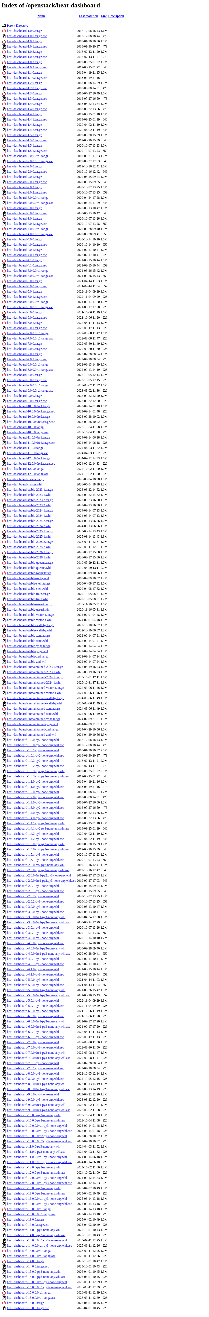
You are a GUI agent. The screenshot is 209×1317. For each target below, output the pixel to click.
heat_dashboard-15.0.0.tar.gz (25, 1303)
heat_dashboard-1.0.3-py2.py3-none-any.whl (36, 771)
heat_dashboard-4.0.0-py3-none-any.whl (33, 938)
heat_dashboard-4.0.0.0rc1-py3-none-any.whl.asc (38, 953)
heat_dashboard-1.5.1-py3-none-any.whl (33, 854)
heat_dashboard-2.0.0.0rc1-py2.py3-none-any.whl (39, 875)
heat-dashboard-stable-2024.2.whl (29, 526)
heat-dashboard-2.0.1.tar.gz (24, 176)
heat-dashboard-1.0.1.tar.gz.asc (27, 46)
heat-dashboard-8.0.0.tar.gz (24, 375)
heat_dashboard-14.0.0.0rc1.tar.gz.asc (31, 1256)
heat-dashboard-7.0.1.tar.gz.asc (27, 359)
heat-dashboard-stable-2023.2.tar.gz (30, 500)
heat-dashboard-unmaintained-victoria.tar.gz (35, 687)
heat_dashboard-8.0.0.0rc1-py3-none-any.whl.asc (38, 1089)
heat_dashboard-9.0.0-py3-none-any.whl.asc (35, 1099)
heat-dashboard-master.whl (24, 484)
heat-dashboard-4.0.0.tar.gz (24, 239)
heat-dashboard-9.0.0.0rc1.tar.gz (27, 385)
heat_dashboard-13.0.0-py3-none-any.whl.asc (36, 1193)
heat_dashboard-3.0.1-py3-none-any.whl (33, 927)
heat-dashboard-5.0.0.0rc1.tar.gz (27, 270)
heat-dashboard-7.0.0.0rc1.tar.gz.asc (30, 338)
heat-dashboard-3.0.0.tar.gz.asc (27, 213)
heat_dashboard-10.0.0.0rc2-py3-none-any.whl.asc (39, 1141)
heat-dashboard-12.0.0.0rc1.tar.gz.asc (31, 463)
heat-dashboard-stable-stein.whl (27, 588)
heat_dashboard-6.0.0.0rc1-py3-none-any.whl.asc (38, 1026)
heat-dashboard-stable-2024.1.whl (29, 515)
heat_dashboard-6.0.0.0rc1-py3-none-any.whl (36, 1021)
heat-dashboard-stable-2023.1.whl (29, 494)
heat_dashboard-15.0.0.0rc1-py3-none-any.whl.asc (39, 1287)
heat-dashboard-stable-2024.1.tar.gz (30, 510)
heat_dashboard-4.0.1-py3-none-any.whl (33, 958)
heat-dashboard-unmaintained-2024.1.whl (34, 682)
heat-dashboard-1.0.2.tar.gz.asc (27, 57)
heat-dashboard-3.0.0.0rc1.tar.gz (27, 197)
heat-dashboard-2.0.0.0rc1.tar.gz (27, 156)
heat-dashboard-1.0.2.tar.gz (24, 51)
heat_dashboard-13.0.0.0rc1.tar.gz (28, 1209)
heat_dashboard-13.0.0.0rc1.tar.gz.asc (31, 1214)
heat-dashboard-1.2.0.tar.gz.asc (27, 88)
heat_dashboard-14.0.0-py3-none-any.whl (34, 1230)
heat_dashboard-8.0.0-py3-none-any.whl (33, 1073)
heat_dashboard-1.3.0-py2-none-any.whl (33, 802)
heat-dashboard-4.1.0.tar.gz (24, 260)
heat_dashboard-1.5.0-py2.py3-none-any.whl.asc (38, 849)
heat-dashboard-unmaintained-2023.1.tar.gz (35, 667)
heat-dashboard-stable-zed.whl (26, 661)
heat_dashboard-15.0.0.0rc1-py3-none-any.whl (37, 1282)
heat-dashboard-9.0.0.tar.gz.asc (27, 401)
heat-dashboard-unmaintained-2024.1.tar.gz (35, 677)
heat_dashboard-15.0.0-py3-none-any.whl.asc (36, 1277)
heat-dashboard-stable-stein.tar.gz (28, 583)
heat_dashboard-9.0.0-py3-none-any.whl (33, 1094)
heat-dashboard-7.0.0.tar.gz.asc (27, 349)
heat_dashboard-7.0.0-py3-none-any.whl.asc (35, 1047)
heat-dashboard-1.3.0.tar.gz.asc (27, 98)
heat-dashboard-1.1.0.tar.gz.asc (27, 77)
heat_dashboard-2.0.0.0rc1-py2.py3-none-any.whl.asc (41, 880)
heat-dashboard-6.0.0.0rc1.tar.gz (27, 302)
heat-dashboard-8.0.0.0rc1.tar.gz (27, 364)
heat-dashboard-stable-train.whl (27, 599)
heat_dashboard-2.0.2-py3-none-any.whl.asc (35, 901)
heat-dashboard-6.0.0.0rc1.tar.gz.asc (30, 307)
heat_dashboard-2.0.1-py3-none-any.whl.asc (35, 891)
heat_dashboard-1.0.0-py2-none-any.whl (33, 740)
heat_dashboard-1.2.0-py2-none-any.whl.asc (35, 797)
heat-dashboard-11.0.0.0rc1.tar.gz (28, 437)
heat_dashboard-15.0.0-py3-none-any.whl (34, 1271)
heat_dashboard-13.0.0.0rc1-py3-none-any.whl (37, 1198)
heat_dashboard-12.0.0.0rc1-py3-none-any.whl (37, 1177)
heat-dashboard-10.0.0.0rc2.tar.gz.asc (31, 421)
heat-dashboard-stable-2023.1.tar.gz (30, 489)
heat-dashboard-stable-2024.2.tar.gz (30, 521)
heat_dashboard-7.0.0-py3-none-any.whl (33, 1042)
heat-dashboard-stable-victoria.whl (29, 620)
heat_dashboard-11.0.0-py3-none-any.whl (33, 1146)
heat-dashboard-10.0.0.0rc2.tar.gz (28, 416)
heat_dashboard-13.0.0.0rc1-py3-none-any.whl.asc (39, 1204)
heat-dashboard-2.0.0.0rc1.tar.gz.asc (30, 161)
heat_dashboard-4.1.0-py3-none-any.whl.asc (35, 974)
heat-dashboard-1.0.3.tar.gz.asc (27, 67)
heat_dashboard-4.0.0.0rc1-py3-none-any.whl (36, 948)
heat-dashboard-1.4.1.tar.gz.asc (27, 119)
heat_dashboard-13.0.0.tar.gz (25, 1219)
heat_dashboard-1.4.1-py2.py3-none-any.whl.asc (38, 828)
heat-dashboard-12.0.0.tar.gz (25, 468)
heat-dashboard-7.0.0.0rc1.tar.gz (27, 333)
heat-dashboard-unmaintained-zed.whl (31, 734)
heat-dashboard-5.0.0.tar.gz (24, 281)
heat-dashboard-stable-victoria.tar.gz (30, 614)
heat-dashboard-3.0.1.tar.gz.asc (27, 223)
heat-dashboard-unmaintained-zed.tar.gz (33, 729)
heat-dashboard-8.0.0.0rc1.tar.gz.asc (30, 369)
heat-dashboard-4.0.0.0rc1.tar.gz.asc (30, 234)
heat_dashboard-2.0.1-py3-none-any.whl (33, 885)
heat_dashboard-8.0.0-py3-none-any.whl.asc (35, 1078)
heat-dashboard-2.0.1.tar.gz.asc (27, 182)
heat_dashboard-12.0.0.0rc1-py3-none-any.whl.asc (39, 1183)
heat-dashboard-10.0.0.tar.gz (25, 427)
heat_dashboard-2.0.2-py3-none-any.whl (33, 896)
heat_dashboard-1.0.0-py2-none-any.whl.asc (35, 745)
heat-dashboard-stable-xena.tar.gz (28, 635)
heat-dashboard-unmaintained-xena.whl (32, 713)
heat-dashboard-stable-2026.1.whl (29, 557)
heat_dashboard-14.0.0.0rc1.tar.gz (28, 1250)
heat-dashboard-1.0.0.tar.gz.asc (27, 36)
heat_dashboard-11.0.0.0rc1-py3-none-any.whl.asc (39, 1162)
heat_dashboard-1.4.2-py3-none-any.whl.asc (35, 839)
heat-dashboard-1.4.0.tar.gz (24, 103)
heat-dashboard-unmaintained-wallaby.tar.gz (35, 698)
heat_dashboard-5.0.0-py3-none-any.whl (33, 979)
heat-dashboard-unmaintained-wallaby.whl (34, 703)
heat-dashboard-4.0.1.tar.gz (24, 249)
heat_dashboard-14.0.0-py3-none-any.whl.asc (36, 1235)
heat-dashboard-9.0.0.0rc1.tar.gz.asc (30, 390)
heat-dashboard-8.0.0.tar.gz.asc (27, 380)
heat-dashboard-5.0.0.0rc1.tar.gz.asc (30, 276)
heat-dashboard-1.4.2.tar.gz (24, 124)
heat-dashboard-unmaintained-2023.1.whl (34, 672)
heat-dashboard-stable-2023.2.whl (29, 505)
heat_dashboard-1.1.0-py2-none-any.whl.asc (35, 786)
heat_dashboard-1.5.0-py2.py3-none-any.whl (36, 844)
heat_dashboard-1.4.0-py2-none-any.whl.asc (35, 818)
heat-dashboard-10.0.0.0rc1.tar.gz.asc (31, 411)
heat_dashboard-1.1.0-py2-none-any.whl (33, 781)
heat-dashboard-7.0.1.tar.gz (24, 354)
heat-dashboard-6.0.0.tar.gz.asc (27, 317)
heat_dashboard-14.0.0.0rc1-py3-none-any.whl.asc (39, 1245)
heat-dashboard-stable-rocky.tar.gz (29, 573)
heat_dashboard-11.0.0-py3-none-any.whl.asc (36, 1151)
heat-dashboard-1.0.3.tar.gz (24, 62)
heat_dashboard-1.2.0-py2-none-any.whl (33, 792)
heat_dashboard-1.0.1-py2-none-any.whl (33, 750)
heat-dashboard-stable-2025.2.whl (29, 547)
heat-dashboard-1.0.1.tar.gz (24, 41)
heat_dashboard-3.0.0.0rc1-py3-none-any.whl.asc (38, 922)
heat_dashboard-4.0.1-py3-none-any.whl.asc (35, 964)
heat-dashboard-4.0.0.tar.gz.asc (27, 244)
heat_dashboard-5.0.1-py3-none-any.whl (33, 1000)
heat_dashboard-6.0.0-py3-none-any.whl (33, 1011)
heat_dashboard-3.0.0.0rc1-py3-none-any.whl (36, 917)
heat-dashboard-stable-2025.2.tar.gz (30, 541)
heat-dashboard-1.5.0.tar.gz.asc (27, 140)
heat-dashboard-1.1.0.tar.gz (24, 72)
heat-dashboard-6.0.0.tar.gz (24, 312)
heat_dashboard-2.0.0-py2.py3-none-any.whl (36, 865)
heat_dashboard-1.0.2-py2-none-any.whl (33, 760)
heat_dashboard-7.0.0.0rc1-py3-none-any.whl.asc (38, 1058)
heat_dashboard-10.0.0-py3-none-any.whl (34, 1115)
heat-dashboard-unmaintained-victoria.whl (34, 693)
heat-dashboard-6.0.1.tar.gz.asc (27, 328)
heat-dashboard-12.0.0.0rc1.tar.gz (28, 458)
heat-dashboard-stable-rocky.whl (28, 578)
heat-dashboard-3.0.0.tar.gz (24, 208)
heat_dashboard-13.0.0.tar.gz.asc (28, 1224)
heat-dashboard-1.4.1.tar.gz (24, 114)
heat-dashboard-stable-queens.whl (29, 567)
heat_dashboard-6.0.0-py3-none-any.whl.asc (35, 1016)
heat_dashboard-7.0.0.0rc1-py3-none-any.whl (36, 1052)
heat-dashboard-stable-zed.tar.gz (27, 656)
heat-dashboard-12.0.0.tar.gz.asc (27, 474)
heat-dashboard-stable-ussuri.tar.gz (29, 604)
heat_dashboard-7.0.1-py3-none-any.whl (33, 1063)
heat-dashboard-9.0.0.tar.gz (24, 395)
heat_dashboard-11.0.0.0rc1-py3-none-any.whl (37, 1157)
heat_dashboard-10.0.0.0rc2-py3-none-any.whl (37, 1136)
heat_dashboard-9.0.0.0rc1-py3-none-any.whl (36, 1104)
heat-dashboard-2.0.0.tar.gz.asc (27, 171)
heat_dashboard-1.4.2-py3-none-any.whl (33, 833)
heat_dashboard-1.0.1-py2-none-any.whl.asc (35, 755)
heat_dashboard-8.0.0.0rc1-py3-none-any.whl (36, 1084)
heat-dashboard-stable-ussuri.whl (28, 609)
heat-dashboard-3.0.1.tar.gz (24, 218)
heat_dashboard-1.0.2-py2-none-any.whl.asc (35, 766)
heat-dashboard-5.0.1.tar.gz (24, 291)
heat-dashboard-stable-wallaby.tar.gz (30, 625)
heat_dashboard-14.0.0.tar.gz (25, 1261)
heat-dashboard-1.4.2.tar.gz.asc (27, 130)
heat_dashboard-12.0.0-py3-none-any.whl (34, 1167)
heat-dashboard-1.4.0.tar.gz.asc (27, 109)
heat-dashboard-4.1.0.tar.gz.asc (27, 265)
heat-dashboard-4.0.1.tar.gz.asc (27, 255)
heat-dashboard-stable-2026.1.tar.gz (30, 552)
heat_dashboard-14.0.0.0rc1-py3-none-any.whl (37, 1240)
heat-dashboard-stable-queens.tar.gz (30, 562)
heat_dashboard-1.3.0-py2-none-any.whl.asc (35, 807)
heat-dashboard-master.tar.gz (25, 479)
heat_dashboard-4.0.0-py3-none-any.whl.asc (35, 943)
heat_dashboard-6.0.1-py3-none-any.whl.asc (35, 1037)
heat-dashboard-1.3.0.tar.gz (24, 93)
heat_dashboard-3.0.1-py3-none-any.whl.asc (35, 932)
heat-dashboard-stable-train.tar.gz (28, 594)
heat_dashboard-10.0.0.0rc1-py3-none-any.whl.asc (39, 1131)
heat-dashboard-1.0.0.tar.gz (24, 30)
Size (104, 16)
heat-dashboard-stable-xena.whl (27, 640)
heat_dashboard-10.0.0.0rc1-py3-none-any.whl (37, 1125)
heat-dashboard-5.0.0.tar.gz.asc (27, 286)
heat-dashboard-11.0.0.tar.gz (25, 448)
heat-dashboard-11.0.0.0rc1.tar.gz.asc (31, 442)
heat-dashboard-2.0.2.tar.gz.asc (27, 192)
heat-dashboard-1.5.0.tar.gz (24, 135)
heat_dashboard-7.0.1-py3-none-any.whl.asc (35, 1068)
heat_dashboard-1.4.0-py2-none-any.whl (33, 813)
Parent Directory (17, 25)
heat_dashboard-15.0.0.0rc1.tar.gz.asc (31, 1297)
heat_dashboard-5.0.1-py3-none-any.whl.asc (35, 1005)
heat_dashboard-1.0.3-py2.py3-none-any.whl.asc (38, 776)
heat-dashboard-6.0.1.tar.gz (24, 322)
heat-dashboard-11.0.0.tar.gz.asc (27, 453)
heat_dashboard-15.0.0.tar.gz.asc (28, 1308)
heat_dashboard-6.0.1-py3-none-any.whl (33, 1031)
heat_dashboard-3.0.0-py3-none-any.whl (33, 906)
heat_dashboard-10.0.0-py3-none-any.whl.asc (36, 1120)
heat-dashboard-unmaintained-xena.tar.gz (33, 708)
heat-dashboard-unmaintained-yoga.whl (32, 724)
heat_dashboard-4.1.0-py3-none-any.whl (33, 969)
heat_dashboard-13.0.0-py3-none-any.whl (34, 1188)
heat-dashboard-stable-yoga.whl (27, 651)
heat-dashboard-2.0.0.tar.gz (24, 166)
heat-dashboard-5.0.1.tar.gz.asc (27, 296)
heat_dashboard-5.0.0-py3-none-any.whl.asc (35, 985)
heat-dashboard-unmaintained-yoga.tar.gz (33, 719)
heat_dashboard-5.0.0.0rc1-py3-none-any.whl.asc (38, 995)
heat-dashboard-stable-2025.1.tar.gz (30, 531)
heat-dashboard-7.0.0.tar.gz (24, 343)
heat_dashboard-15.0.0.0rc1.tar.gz (28, 1292)
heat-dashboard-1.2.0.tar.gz (24, 83)
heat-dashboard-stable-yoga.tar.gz (28, 646)
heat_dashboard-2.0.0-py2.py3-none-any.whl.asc (38, 870)
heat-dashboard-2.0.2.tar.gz (24, 187)
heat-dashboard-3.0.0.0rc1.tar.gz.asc (30, 203)
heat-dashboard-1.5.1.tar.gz (24, 145)
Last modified (88, 16)
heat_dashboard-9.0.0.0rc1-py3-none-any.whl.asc (38, 1110)
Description (116, 16)
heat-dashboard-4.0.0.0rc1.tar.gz (27, 229)
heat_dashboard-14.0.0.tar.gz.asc (28, 1266)
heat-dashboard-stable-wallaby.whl (29, 630)
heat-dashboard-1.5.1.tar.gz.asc (27, 150)
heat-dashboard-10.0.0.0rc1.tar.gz (28, 406)
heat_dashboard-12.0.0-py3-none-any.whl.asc (36, 1172)
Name (41, 16)
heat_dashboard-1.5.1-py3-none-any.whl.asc (35, 859)
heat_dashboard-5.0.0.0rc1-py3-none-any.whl (36, 990)
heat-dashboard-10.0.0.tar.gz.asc (27, 432)
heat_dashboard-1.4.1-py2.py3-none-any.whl (36, 823)
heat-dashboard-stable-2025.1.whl (29, 536)
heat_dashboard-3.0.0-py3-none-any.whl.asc (35, 912)
